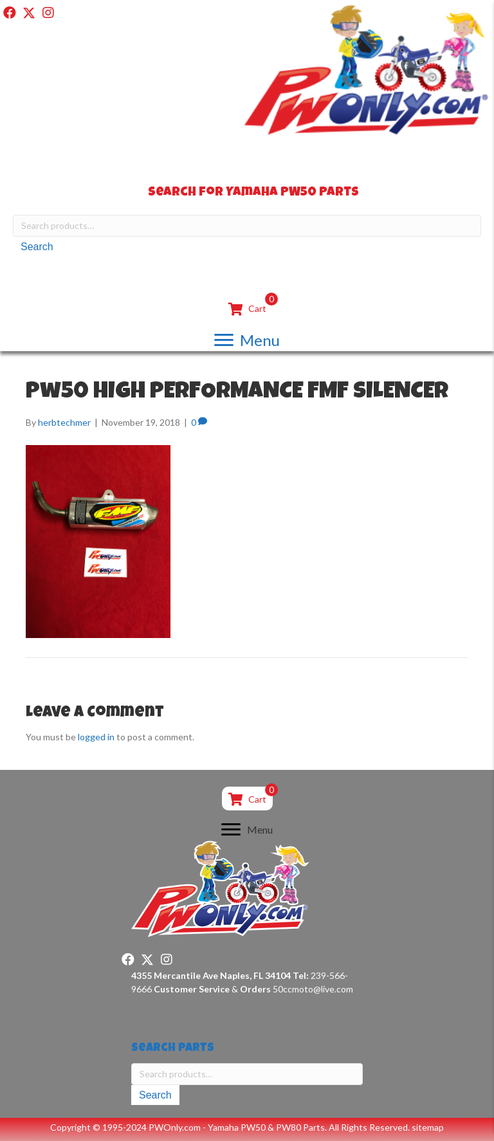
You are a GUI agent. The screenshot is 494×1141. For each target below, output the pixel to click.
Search (37, 246)
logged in (96, 736)
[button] (9, 12)
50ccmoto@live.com (313, 988)
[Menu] (247, 340)
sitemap (428, 1127)
